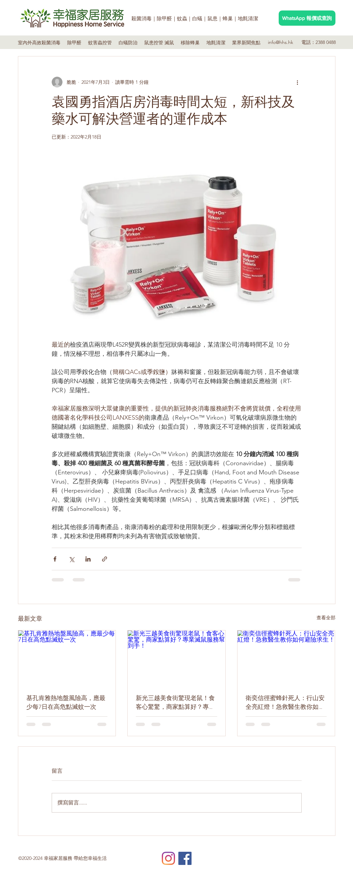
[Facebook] (185, 858)
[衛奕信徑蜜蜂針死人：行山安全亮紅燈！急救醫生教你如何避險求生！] (286, 657)
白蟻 (197, 18)
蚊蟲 (182, 18)
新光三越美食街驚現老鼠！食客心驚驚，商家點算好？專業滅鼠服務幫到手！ (175, 702)
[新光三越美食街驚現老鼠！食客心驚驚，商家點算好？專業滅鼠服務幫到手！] (176, 657)
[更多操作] (298, 82)
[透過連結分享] (104, 559)
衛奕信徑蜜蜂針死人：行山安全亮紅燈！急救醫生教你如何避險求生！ (285, 702)
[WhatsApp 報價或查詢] (307, 18)
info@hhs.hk (280, 42)
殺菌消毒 (141, 18)
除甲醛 (164, 18)
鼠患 (212, 18)
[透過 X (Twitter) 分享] (71, 559)
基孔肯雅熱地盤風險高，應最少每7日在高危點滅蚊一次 (65, 702)
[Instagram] (168, 858)
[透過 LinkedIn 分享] (88, 559)
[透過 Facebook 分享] (55, 559)
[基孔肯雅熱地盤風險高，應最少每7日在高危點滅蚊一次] (67, 657)
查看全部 (326, 618)
